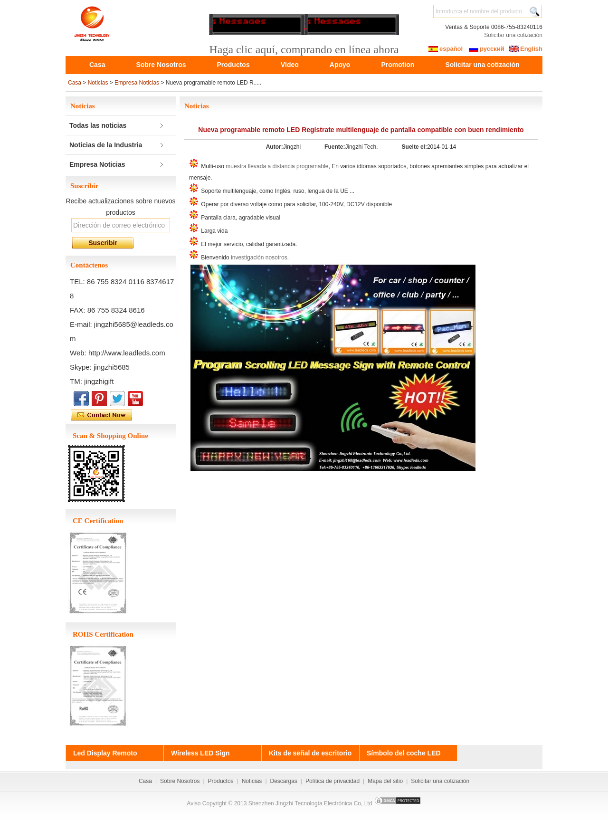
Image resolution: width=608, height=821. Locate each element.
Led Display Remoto (105, 753)
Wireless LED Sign (200, 753)
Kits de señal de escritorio (310, 753)
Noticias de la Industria (105, 145)
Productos (233, 64)
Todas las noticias (97, 125)
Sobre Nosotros (161, 64)
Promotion (397, 64)
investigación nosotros (259, 257)
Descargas (283, 781)
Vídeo (290, 64)
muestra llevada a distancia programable (277, 166)
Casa (97, 64)
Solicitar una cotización (513, 35)
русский (492, 48)
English (531, 48)
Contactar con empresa (123, 415)
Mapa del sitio (385, 781)
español (451, 48)
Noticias (98, 82)
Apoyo (340, 64)
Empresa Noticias (136, 82)
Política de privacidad (332, 781)
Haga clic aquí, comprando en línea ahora (304, 49)
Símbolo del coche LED (404, 753)
